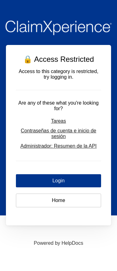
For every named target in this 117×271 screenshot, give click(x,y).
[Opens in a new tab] (58, 243)
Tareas (58, 121)
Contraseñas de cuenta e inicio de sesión (58, 133)
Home (58, 200)
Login (58, 180)
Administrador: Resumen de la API (58, 146)
